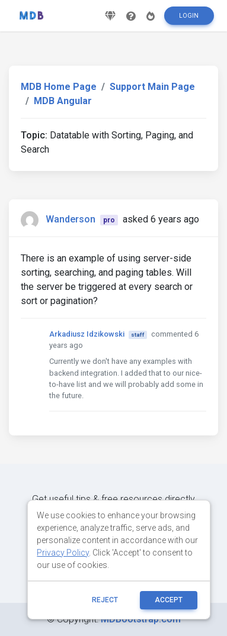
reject (105, 600)
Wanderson (70, 219)
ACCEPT (169, 600)
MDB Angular (63, 100)
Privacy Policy (63, 552)
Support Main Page (152, 86)
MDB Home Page (59, 86)
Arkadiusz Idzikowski (86, 334)
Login (189, 16)
